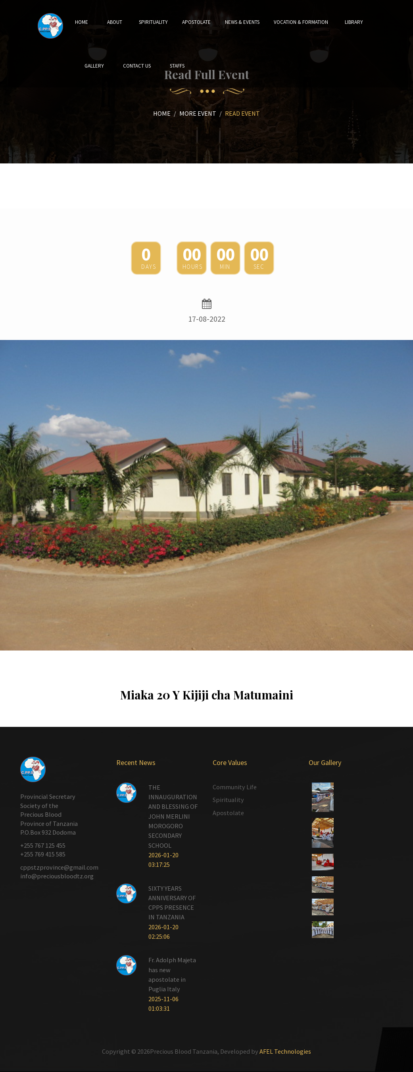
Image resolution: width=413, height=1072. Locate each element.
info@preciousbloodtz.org (57, 876)
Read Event (242, 113)
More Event (197, 113)
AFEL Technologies (285, 1051)
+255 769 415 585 (42, 854)
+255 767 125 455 (42, 845)
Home (162, 113)
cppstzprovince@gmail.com (59, 867)
